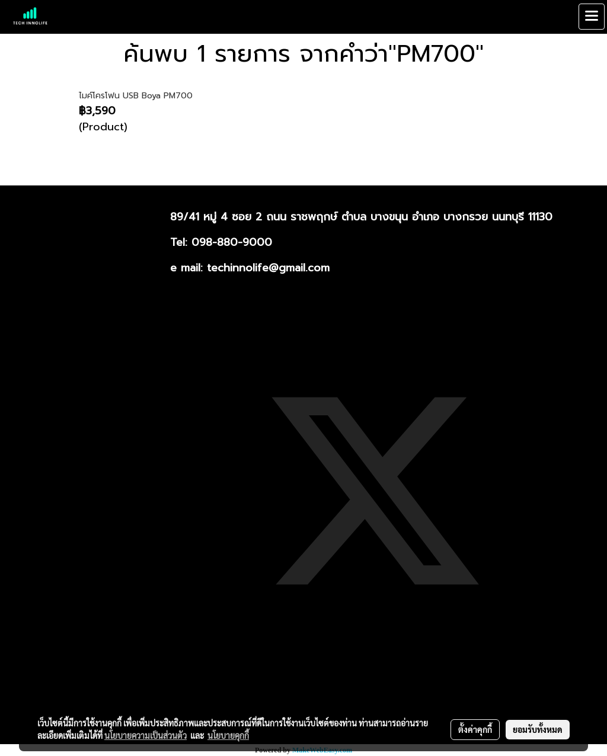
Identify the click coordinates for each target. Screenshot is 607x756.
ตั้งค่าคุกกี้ (475, 729)
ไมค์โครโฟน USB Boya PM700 (136, 95)
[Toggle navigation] (592, 17)
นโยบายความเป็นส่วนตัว (145, 735)
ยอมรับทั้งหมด (538, 729)
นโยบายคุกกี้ (228, 735)
